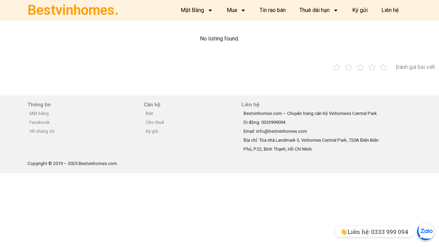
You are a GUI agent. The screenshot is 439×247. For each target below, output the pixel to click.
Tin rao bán (273, 10)
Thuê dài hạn (319, 10)
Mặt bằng (39, 113)
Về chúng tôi (42, 131)
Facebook (39, 122)
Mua (236, 10)
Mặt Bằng (197, 10)
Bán (149, 113)
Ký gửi (360, 10)
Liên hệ (390, 10)
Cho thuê (155, 122)
